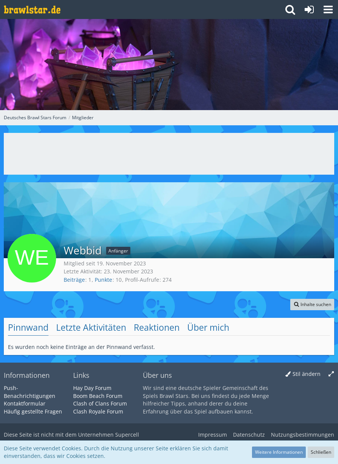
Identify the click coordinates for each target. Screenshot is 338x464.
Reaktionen (157, 327)
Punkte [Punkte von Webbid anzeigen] (103, 279)
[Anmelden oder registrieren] (309, 9)
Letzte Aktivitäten (91, 327)
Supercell (127, 434)
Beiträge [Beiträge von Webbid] (74, 279)
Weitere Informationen (279, 452)
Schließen (321, 452)
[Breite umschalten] (331, 374)
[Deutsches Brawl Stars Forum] (32, 9)
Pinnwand (28, 327)
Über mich (208, 327)
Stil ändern (307, 373)
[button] (328, 9)
